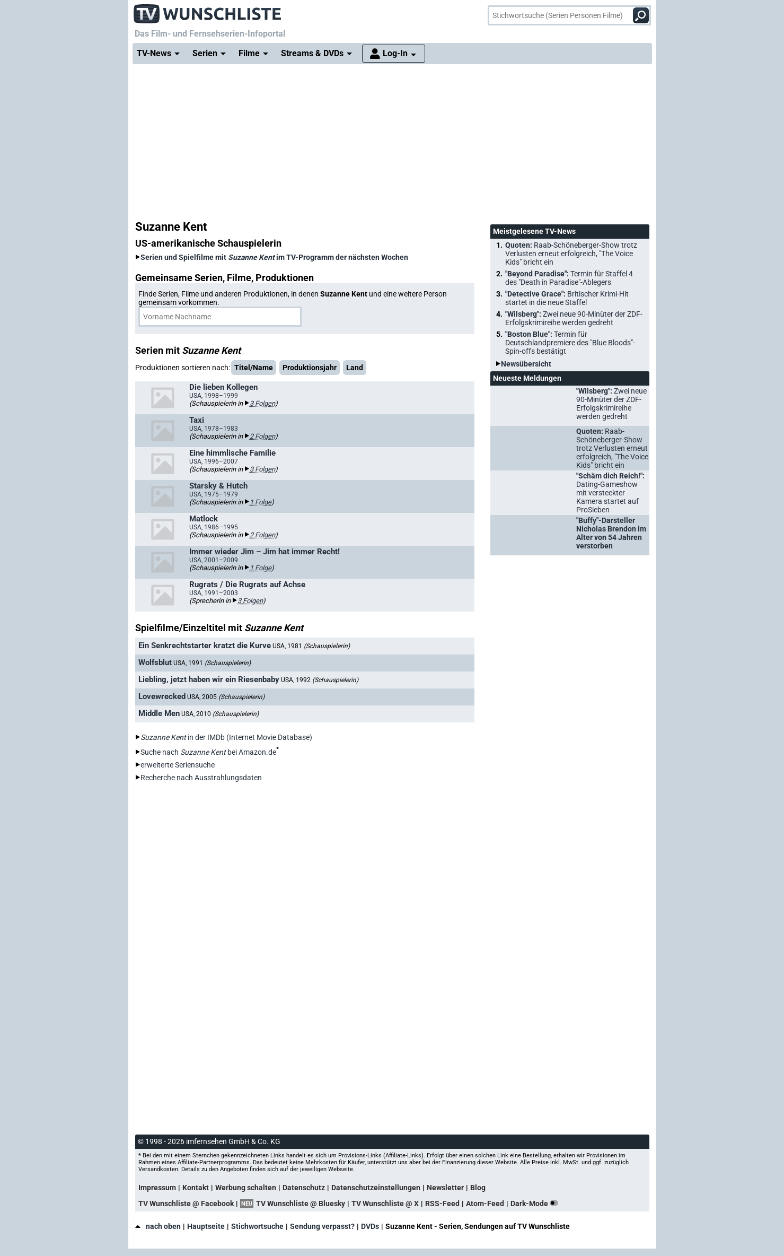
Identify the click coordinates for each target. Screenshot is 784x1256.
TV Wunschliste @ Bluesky (300, 1203)
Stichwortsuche (257, 1226)
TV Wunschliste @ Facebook (186, 1203)
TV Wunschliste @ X (385, 1203)
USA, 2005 (226, 697)
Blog (478, 1187)
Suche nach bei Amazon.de (208, 752)
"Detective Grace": (567, 298)
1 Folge (260, 502)
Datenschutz (304, 1187)
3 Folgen (262, 403)
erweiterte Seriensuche (177, 765)
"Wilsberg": (573, 318)
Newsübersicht (526, 364)
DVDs (370, 1226)
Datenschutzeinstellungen (375, 1187)
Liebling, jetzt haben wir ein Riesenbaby (208, 679)
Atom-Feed (485, 1203)
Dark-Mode (536, 1203)
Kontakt (195, 1187)
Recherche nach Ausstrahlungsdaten (201, 777)
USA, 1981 (311, 646)
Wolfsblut (155, 662)
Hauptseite (206, 1226)
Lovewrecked (162, 696)
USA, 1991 (212, 663)
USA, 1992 (319, 680)
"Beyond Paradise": (569, 277)
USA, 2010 (220, 714)
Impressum (157, 1187)
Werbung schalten (245, 1187)
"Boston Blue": (570, 342)
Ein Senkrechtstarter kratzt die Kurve (204, 645)
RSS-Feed (442, 1203)
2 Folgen (262, 436)
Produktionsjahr (310, 367)
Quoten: (571, 253)
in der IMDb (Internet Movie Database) (226, 737)
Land (354, 367)
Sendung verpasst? (322, 1226)
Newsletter (445, 1187)
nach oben (158, 1226)
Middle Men (159, 713)
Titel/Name (253, 367)
